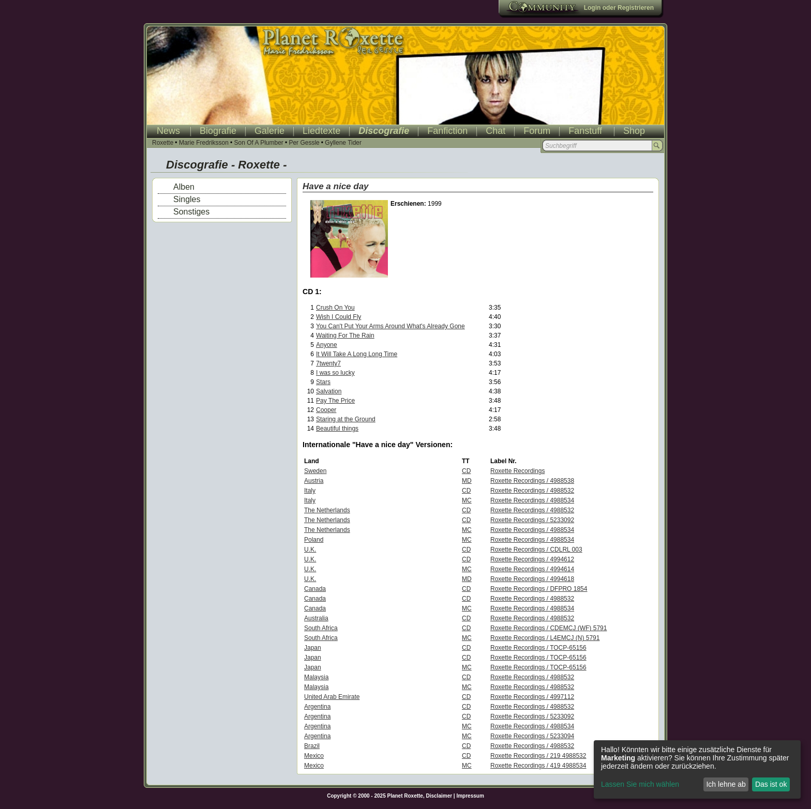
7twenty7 (328, 363)
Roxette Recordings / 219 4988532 (538, 755)
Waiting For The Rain (345, 335)
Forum (536, 131)
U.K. (310, 549)
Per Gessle (304, 142)
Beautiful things (337, 428)
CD (466, 471)
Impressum (470, 796)
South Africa (321, 628)
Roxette (162, 142)
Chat (495, 131)
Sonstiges (191, 211)
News (168, 131)
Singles (186, 199)
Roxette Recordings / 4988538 (532, 480)
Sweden (315, 471)
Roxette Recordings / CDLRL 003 (536, 549)
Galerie (269, 131)
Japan (312, 647)
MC (467, 500)
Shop (634, 131)
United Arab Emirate (331, 696)
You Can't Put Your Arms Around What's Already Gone (390, 326)
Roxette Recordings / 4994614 (532, 569)
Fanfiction (447, 131)
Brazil (312, 746)
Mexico (314, 755)
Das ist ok (771, 784)
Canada (315, 588)
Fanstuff (585, 131)
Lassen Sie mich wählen (640, 784)
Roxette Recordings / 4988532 (532, 490)
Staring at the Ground (346, 419)
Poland (313, 539)
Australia (316, 618)
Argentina (317, 706)
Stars (323, 382)
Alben (183, 186)
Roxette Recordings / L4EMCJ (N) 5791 (544, 638)
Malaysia (316, 677)
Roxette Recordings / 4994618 (532, 579)
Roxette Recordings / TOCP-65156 (538, 647)
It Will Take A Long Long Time (356, 354)
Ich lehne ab (725, 784)
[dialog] (697, 769)
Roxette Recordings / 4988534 (532, 500)
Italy (310, 490)
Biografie (218, 131)
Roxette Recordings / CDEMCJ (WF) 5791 (548, 628)
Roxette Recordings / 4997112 (532, 696)
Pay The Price (335, 400)
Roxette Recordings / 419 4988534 (538, 765)
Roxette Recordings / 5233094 (532, 736)
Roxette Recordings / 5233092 (532, 520)
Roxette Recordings (517, 471)
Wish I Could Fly (338, 316)
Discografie (383, 131)
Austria (313, 480)
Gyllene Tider (343, 142)
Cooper (326, 410)
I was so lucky (335, 372)
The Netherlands (327, 510)
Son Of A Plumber (258, 142)
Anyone (326, 344)
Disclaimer (439, 796)
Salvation (328, 391)
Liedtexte (321, 131)
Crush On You (335, 307)
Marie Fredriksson (204, 142)
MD (467, 480)
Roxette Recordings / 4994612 (532, 559)
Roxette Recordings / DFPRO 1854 (538, 588)
